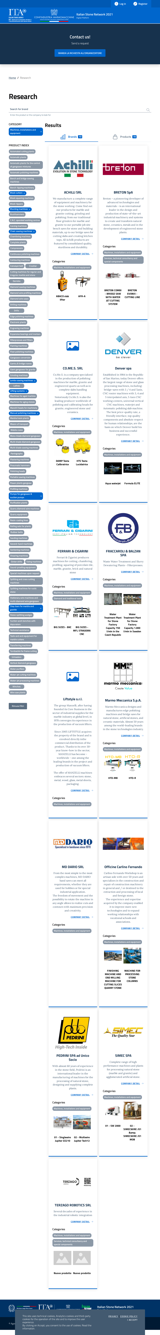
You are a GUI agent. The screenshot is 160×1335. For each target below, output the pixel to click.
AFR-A (81, 297)
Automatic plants (18, 158)
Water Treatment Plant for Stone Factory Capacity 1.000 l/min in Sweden (132, 625)
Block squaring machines (21, 198)
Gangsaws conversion (20, 358)
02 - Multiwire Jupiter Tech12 (82, 1143)
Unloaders (16, 657)
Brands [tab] (71, 137)
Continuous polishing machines (25, 254)
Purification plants (18, 503)
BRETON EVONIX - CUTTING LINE (132, 295)
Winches (16, 687)
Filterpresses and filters (21, 340)
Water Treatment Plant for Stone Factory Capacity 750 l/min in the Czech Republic (113, 627)
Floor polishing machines (21, 352)
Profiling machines (19, 489)
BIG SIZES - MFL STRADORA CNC (82, 633)
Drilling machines (18, 305)
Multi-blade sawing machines (24, 448)
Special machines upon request (24, 573)
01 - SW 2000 (112, 1130)
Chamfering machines (20, 237)
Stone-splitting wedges (21, 615)
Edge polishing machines (21, 317)
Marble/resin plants (19, 418)
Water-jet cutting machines (23, 675)
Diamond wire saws (19, 299)
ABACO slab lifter (62, 299)
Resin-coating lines (19, 520)
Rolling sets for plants (20, 526)
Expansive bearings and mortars (25, 334)
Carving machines (18, 226)
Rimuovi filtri (18, 706)
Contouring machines (20, 260)
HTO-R (132, 781)
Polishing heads (17, 471)
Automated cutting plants (22, 152)
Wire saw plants (17, 693)
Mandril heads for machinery (23, 408)
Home (12, 78)
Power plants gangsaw (21, 483)
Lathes (16, 386)
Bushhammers (17, 214)
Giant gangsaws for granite (22, 370)
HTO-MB (113, 781)
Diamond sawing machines (22, 287)
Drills (16, 311)
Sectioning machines (19, 550)
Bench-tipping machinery (22, 188)
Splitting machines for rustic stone (23, 590)
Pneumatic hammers (20, 466)
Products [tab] (125, 137)
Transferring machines (20, 646)
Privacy (113, 1316)
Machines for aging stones (22, 402)
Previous (50, 287)
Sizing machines (33, 562)
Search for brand (20, 109)
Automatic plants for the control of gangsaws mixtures (25, 165)
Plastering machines (19, 460)
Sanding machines (18, 538)
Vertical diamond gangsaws (23, 663)
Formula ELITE (132, 485)
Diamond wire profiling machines (25, 293)
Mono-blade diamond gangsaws (25, 436)
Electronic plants (18, 323)
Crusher (33, 266)
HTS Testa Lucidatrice (82, 464)
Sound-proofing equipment (23, 568)
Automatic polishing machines (24, 173)
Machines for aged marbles (23, 396)
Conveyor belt (16, 266)
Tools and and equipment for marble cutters (23, 638)
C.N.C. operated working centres (25, 220)
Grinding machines (19, 376)
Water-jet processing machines (24, 681)
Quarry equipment (18, 515)
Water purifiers (17, 669)
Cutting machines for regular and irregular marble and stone (25, 274)
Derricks (16, 281)
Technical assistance (19, 630)
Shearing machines (19, 556)
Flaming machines (18, 346)
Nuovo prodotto (62, 1278)
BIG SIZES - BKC (62, 629)
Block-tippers (16, 204)
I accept (132, 1320)
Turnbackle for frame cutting (23, 651)
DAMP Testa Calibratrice (62, 464)
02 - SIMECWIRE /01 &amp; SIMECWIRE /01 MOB (132, 1137)
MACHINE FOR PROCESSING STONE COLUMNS (132, 979)
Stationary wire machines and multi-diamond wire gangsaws (24, 600)
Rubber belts (16, 532)
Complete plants (18, 243)
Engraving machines (19, 328)
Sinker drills (16, 562)
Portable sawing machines (22, 477)
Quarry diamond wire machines (24, 509)
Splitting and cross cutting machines (22, 581)
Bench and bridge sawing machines (22, 180)
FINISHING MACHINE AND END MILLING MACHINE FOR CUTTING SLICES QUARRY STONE (113, 982)
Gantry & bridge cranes (21, 364)
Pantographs (17, 454)
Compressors (16, 248)
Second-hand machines (21, 544)
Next (95, 287)
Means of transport (19, 424)
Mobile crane (17, 430)
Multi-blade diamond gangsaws (25, 442)
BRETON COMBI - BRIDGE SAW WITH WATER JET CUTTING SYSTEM (113, 298)
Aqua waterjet (113, 485)
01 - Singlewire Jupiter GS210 (62, 1143)
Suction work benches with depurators (22, 623)
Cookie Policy (129, 1316)
